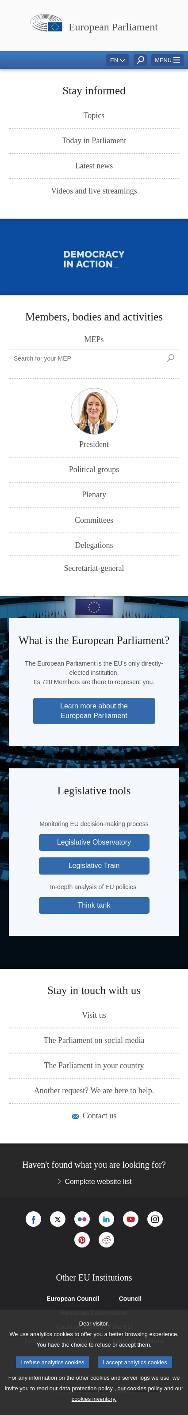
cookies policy (145, 1388)
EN (114, 60)
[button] (167, 60)
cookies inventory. (94, 1399)
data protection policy (86, 1388)
